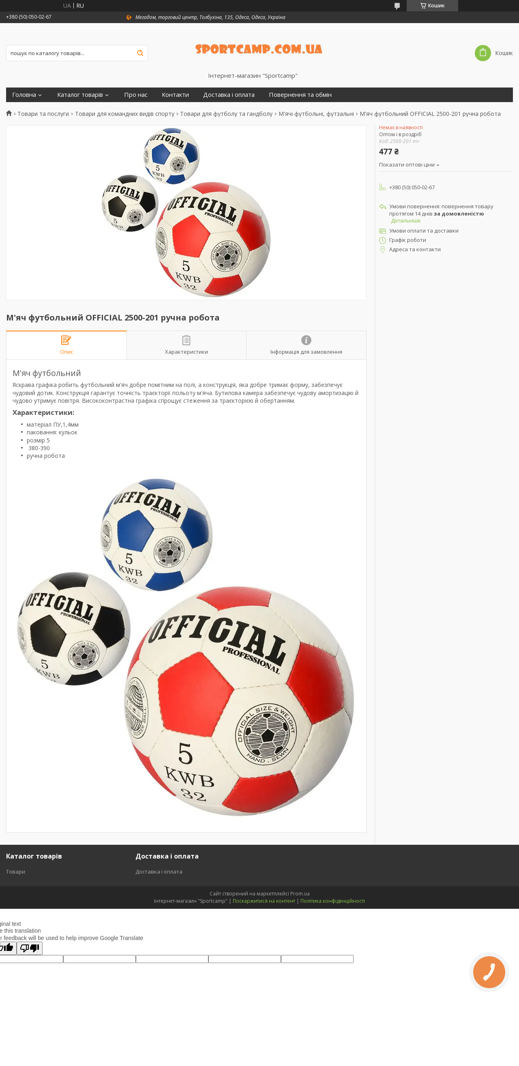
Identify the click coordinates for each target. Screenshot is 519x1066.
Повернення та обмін (300, 95)
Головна (24, 95)
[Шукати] (140, 53)
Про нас (136, 95)
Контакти (175, 95)
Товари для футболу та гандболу (226, 113)
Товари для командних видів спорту (124, 113)
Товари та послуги (43, 113)
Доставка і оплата (229, 95)
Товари (15, 871)
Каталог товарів (80, 95)
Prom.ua (300, 893)
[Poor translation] (30, 948)
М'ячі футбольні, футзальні (316, 113)
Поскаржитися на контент (264, 900)
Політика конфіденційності (332, 900)
